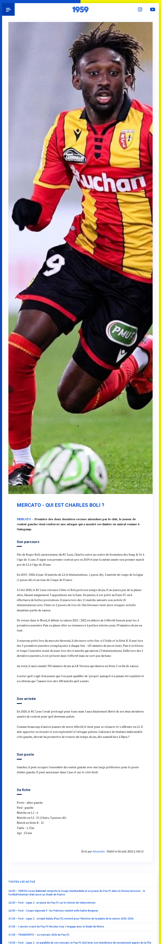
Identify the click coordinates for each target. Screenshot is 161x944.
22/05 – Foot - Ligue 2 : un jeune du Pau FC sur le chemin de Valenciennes (52, 902)
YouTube (152, 9)
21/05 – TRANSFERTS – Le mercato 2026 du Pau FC (38, 934)
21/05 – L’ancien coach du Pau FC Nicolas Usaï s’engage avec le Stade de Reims (56, 926)
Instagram (140, 9)
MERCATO (24, 519)
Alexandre (98, 851)
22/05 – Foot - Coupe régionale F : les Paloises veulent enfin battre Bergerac (53, 910)
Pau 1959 (14, 9)
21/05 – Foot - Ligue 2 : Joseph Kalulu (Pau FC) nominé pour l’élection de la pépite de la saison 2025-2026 (71, 918)
